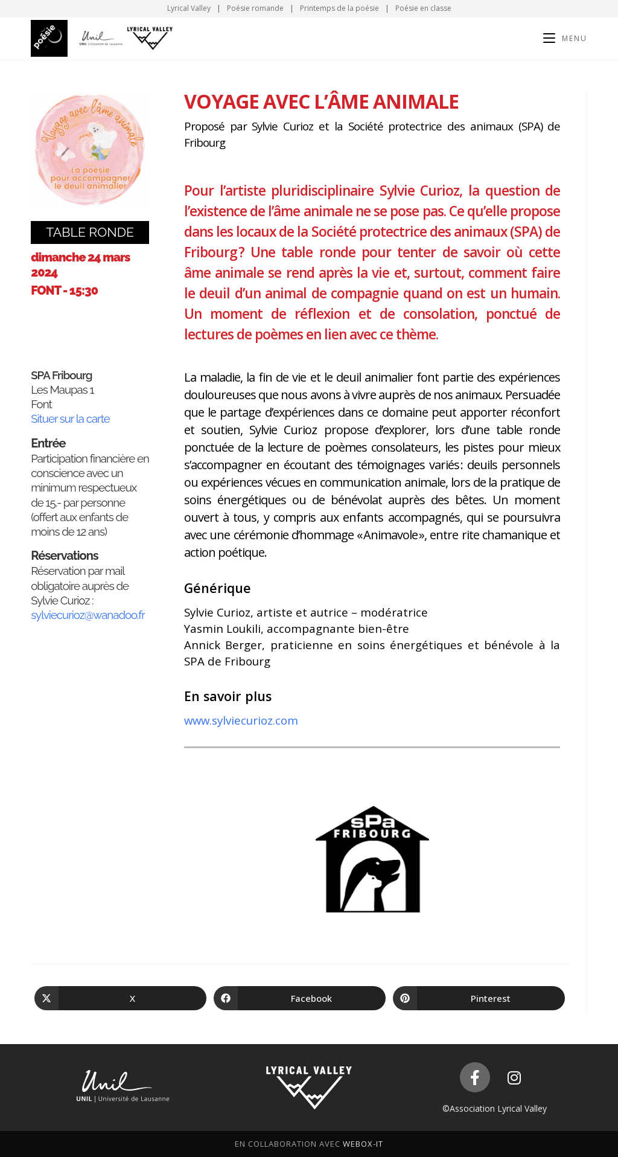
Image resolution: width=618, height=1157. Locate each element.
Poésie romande (255, 8)
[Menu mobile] (565, 38)
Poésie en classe (423, 8)
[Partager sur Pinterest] (479, 998)
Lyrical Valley (189, 8)
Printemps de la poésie (339, 8)
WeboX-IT (363, 1143)
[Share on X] (120, 998)
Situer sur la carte (70, 418)
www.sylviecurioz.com (241, 720)
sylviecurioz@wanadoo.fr (88, 614)
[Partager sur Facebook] (300, 998)
